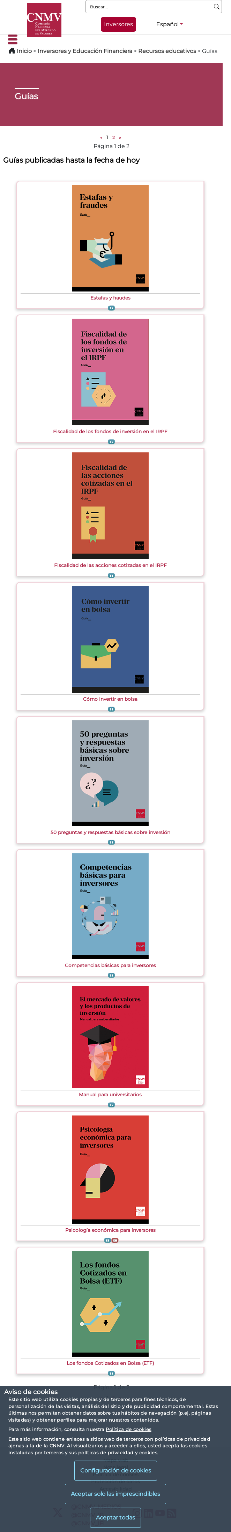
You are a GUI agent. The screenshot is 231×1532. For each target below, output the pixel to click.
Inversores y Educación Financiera (85, 51)
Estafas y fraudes (110, 298)
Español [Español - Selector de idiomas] (167, 24)
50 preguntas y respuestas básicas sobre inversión (110, 832)
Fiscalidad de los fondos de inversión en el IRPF (110, 431)
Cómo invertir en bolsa (110, 699)
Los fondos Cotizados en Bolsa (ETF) (110, 1363)
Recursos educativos (167, 51)
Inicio (24, 51)
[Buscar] (217, 6)
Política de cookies (128, 1429)
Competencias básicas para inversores (110, 965)
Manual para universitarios (110, 1094)
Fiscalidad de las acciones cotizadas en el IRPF (110, 565)
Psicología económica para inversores (110, 1230)
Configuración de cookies (115, 1470)
